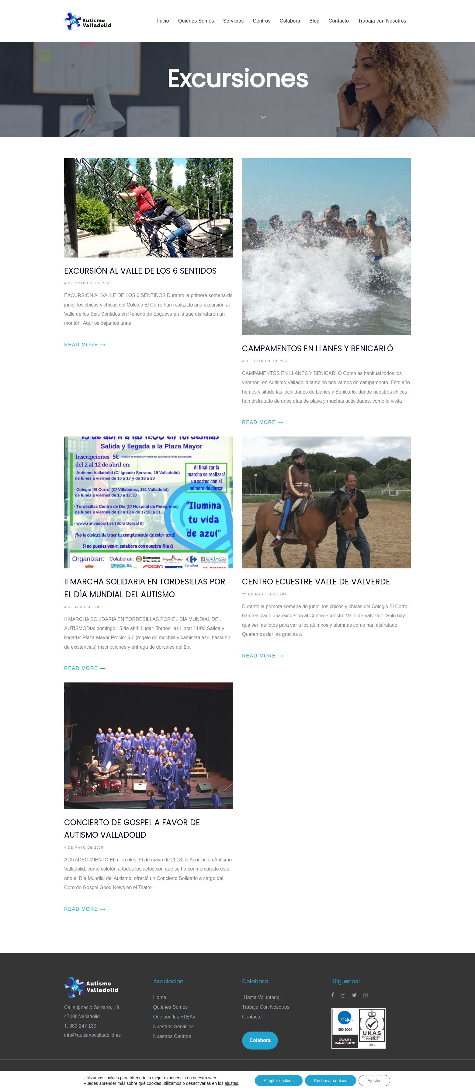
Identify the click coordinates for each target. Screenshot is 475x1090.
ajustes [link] (230, 1083)
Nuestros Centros (172, 1036)
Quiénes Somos (170, 1007)
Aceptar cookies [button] (278, 1080)
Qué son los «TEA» (174, 1016)
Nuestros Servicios (173, 1026)
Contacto (252, 1016)
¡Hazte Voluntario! (261, 997)
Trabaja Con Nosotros (266, 1007)
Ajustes (375, 1080)
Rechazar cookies (331, 1080)
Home (159, 997)
